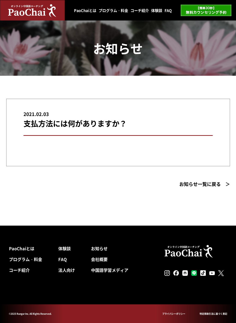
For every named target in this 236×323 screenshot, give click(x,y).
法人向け (66, 270)
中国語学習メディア (109, 270)
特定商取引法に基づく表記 (213, 313)
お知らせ (99, 248)
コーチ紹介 (139, 10)
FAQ (168, 10)
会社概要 (99, 259)
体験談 (156, 10)
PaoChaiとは (85, 10)
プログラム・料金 (113, 10)
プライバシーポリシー (173, 313)
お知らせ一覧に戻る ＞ (204, 184)
